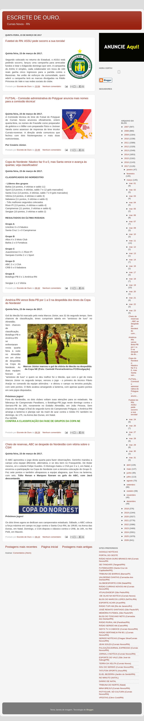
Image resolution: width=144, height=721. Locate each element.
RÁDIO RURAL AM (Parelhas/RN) (114, 622)
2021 (126, 520)
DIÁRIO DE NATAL (107, 681)
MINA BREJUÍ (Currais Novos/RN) (114, 688)
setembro (131, 485)
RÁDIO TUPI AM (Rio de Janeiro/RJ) (115, 606)
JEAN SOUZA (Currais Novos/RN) (114, 644)
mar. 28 (132, 438)
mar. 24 (132, 419)
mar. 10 (132, 234)
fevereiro (131, 174)
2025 (126, 536)
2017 (126, 166)
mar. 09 (132, 228)
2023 (126, 528)
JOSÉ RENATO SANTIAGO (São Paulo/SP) (119, 609)
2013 (126, 150)
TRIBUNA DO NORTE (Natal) (112, 685)
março (130, 180)
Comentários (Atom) (22, 553)
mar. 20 (132, 291)
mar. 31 (132, 457)
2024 (126, 532)
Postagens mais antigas (77, 546)
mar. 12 (132, 247)
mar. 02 (132, 190)
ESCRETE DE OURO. (33, 18)
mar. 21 (132, 298)
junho (129, 473)
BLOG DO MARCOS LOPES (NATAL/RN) (118, 599)
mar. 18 (132, 279)
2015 (126, 158)
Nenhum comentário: (52, 86)
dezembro (131, 501)
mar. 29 (132, 445)
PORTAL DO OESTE (108, 555)
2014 (126, 154)
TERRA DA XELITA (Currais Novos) (115, 663)
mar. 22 (132, 304)
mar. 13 (132, 253)
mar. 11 (132, 241)
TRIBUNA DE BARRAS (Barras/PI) (114, 574)
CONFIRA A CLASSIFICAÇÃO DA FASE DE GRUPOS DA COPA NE (42, 421)
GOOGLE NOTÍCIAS (108, 552)
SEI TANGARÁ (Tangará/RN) (112, 564)
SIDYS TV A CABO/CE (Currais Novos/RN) (118, 629)
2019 (126, 513)
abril (129, 465)
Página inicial (49, 546)
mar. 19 (132, 285)
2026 (126, 540)
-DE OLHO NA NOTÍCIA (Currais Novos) (117, 596)
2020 (126, 516)
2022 (126, 524)
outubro (130, 491)
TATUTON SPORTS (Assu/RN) (113, 671)
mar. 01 (132, 183)
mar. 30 (132, 451)
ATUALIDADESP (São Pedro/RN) (114, 592)
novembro (131, 495)
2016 (126, 162)
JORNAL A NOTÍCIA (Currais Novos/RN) (117, 654)
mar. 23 (132, 310)
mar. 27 (132, 432)
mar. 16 (132, 266)
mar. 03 (132, 196)
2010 (126, 138)
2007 (126, 127)
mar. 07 (132, 221)
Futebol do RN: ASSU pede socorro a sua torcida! (35, 40)
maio (129, 469)
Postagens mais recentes (21, 546)
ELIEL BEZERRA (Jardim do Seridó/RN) (117, 674)
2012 (126, 146)
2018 (126, 508)
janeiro (130, 169)
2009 (126, 135)
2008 (126, 131)
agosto (130, 481)
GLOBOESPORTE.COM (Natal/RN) (115, 583)
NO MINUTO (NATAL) (109, 678)
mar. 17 (132, 272)
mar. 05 (132, 209)
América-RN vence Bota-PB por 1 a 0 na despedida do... (133, 345)
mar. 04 (132, 202)
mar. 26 (132, 426)
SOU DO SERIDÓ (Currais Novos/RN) (116, 667)
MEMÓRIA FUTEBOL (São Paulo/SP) (116, 613)
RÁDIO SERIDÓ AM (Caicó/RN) (113, 625)
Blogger (89, 710)
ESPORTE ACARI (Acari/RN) (112, 603)
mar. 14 (132, 260)
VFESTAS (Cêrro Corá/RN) (111, 697)
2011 (126, 143)
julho (129, 477)
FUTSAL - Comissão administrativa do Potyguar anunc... (134, 387)
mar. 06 (132, 215)
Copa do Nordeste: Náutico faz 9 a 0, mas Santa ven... (133, 366)
